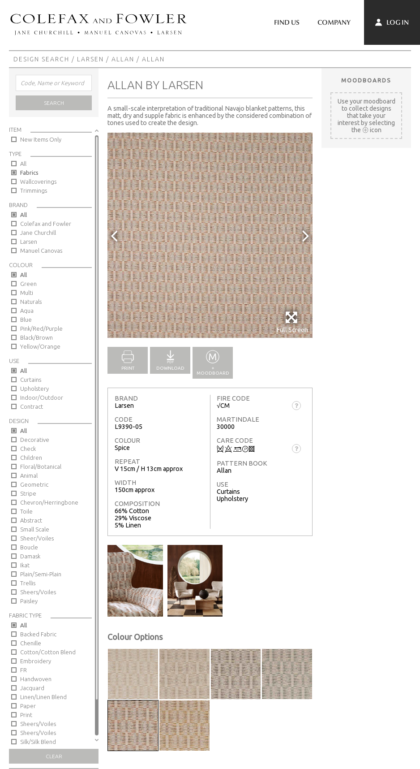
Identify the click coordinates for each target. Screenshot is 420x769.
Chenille (30, 643)
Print (26, 715)
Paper (28, 706)
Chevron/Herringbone (49, 502)
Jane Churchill (38, 232)
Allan (122, 59)
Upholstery (34, 388)
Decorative (34, 439)
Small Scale (34, 529)
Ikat (25, 565)
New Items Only (40, 139)
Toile (26, 511)
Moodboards (366, 80)
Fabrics (29, 172)
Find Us (287, 22)
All (23, 163)
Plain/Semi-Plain (40, 574)
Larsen (90, 59)
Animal (29, 475)
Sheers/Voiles (38, 592)
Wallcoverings (38, 181)
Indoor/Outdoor (41, 397)
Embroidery (35, 661)
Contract (31, 406)
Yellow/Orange (40, 346)
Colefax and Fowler (45, 223)
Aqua (27, 310)
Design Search (41, 59)
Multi (26, 292)
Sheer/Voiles (37, 538)
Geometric (34, 484)
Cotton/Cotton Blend (48, 652)
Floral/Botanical (40, 466)
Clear (54, 756)
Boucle (29, 547)
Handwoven (35, 679)
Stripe (28, 493)
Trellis (27, 583)
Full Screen (292, 322)
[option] (210, 235)
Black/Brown (36, 337)
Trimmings (33, 190)
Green (28, 284)
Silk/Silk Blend (38, 742)
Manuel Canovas (41, 250)
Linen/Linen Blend (43, 697)
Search (54, 103)
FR (23, 670)
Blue (26, 319)
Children (31, 457)
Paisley (29, 601)
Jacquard (32, 688)
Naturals (31, 301)
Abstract (31, 520)
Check (28, 448)
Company (334, 22)
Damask (30, 556)
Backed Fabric (38, 634)
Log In (392, 22)
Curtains (30, 379)
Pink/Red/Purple (41, 328)
